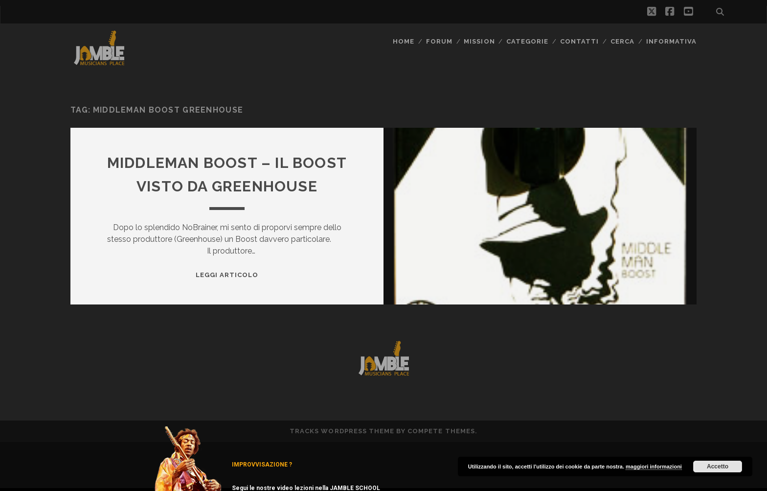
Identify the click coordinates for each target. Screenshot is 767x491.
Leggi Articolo (227, 275)
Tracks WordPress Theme (342, 431)
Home (403, 41)
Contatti (579, 41)
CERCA (622, 41)
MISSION (479, 41)
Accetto (717, 466)
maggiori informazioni (654, 466)
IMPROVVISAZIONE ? (262, 464)
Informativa (671, 41)
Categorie (527, 41)
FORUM (439, 41)
